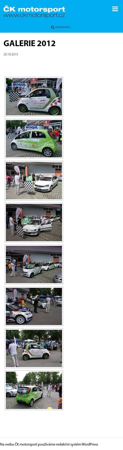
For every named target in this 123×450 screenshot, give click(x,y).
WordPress (90, 445)
